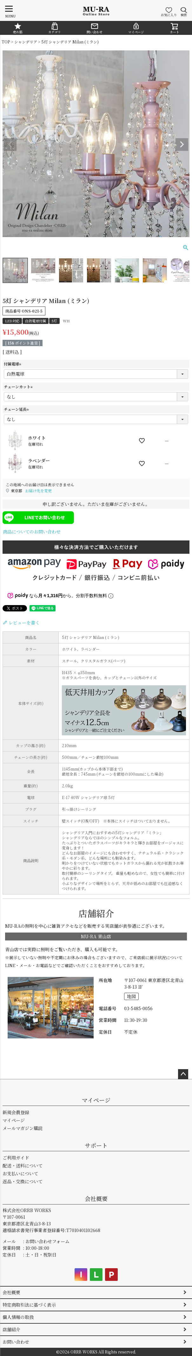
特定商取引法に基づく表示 (29, 1304)
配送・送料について (23, 1165)
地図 (131, 996)
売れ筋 (18, 28)
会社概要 (96, 1198)
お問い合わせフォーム (47, 1241)
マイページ (136, 28)
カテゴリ (54, 28)
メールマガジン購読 (23, 1128)
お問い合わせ (16, 1342)
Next (181, 144)
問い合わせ (95, 28)
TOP (6, 41)
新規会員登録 (16, 1112)
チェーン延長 (17, 409)
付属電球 (13, 363)
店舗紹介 (11, 1329)
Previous (10, 144)
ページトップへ (183, 1074)
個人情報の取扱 (18, 1317)
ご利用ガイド (16, 1157)
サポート (96, 1145)
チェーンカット (19, 386)
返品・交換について (23, 1181)
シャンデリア (25, 41)
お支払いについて (20, 1173)
